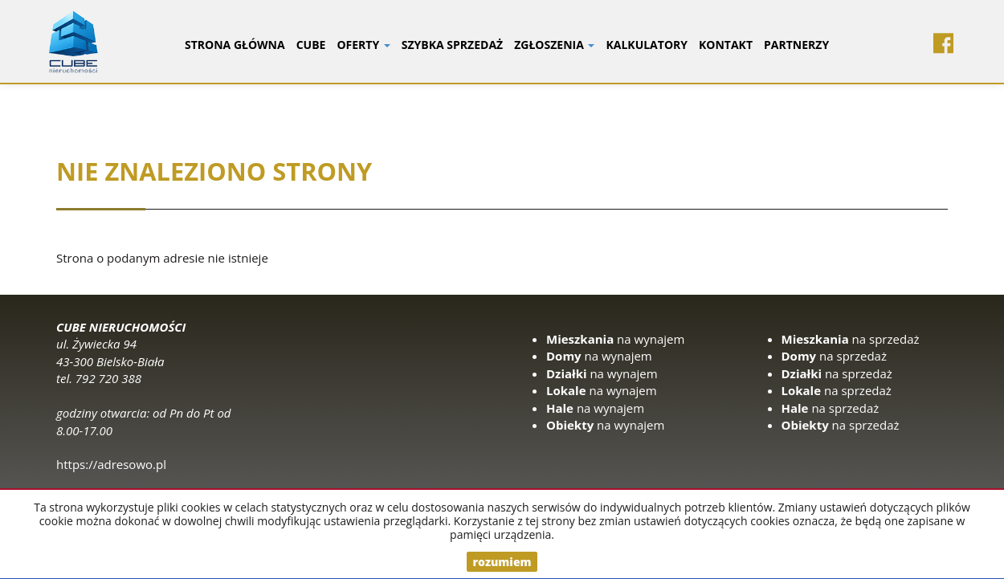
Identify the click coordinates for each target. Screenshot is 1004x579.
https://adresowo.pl (111, 464)
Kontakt (726, 44)
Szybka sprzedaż (452, 44)
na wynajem (615, 339)
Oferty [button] (363, 44)
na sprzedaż (851, 339)
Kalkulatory (647, 44)
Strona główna (235, 44)
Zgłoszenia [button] (554, 44)
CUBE (311, 44)
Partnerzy (796, 44)
